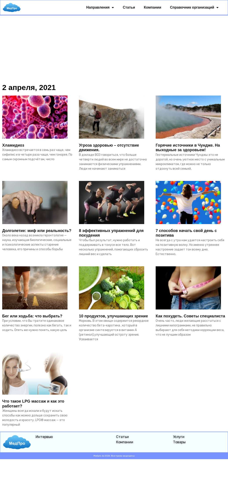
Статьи (129, 8)
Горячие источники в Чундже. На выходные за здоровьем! (188, 148)
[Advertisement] (114, 49)
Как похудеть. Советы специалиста (190, 316)
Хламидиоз (13, 146)
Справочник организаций (194, 8)
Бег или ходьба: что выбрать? (32, 316)
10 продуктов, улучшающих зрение (113, 316)
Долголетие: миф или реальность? (36, 231)
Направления (100, 8)
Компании (152, 8)
